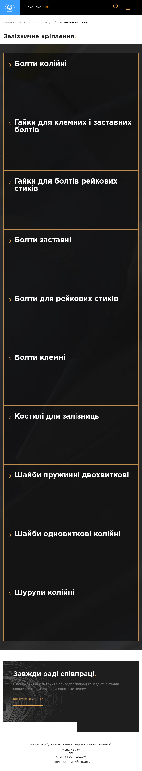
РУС (30, 7)
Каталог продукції (38, 22)
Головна (9, 22)
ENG (38, 7)
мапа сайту (71, 750)
